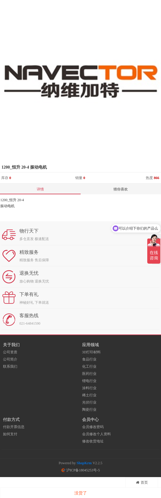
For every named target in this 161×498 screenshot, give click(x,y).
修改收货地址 (93, 441)
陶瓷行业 (89, 409)
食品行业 (89, 359)
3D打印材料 (91, 352)
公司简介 (10, 359)
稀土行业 (89, 395)
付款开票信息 (13, 427)
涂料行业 (89, 388)
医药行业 (89, 374)
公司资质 (10, 352)
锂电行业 (89, 381)
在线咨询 (8, 321)
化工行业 (89, 366)
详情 (40, 189)
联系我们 (10, 366)
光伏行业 (89, 402)
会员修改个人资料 (96, 434)
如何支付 (10, 434)
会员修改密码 (93, 427)
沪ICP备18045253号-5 (80, 470)
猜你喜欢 (121, 189)
